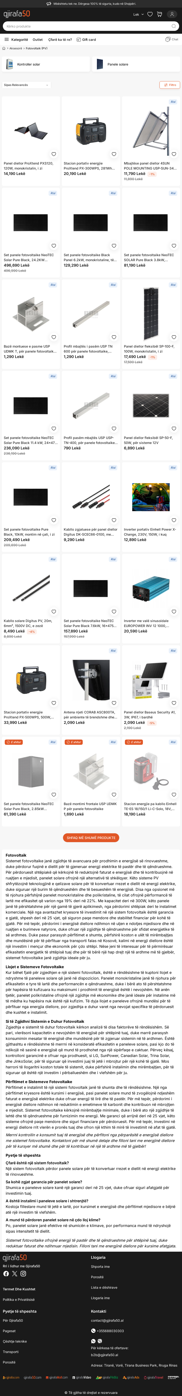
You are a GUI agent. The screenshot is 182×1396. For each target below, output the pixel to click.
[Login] (172, 14)
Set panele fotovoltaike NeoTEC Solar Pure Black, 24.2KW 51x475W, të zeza (29, 257)
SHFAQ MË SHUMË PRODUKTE (91, 838)
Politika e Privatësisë (19, 1299)
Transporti (10, 1352)
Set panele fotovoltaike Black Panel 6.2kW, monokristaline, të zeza (89, 257)
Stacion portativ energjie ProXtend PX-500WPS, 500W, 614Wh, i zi (27, 715)
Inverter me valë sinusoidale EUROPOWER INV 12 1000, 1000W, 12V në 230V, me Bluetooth (146, 623)
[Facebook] (6, 1274)
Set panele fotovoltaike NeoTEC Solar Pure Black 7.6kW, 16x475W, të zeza (91, 623)
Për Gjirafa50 (13, 1320)
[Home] (4, 48)
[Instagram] (23, 1274)
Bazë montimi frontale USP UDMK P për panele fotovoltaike (90, 806)
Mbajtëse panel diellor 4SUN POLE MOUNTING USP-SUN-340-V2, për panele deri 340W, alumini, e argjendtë (150, 166)
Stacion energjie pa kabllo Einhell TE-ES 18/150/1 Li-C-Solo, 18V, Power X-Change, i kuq (150, 806)
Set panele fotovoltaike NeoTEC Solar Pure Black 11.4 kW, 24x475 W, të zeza (30, 440)
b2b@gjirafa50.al (104, 1355)
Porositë (97, 1277)
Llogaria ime (100, 1298)
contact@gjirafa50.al (107, 1320)
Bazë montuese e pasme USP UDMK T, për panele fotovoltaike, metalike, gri (30, 349)
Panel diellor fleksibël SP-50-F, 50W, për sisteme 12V (148, 440)
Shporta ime (100, 1266)
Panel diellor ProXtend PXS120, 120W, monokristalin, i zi (28, 165)
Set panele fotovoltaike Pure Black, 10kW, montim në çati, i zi (29, 531)
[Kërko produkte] (87, 26)
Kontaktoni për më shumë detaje (80, 1140)
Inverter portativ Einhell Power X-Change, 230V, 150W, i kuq (150, 531)
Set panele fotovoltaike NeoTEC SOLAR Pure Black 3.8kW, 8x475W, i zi (149, 257)
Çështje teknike (15, 1341)
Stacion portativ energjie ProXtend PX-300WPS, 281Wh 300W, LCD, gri (88, 166)
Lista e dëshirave (104, 1287)
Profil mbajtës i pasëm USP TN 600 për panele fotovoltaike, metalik (88, 349)
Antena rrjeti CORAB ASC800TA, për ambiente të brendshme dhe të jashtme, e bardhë (89, 715)
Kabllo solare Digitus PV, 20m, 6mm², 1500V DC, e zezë (28, 623)
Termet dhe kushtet (19, 1289)
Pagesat (9, 1331)
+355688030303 (107, 1331)
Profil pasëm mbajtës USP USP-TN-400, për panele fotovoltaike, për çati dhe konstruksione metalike (90, 440)
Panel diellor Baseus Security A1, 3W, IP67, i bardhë (150, 714)
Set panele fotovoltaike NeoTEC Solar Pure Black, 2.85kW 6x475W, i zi (29, 806)
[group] (46, 64)
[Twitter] (14, 1274)
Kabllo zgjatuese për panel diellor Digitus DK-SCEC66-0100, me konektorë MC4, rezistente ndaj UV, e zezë (90, 532)
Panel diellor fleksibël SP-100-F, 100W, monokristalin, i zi (149, 348)
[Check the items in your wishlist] (150, 14)
